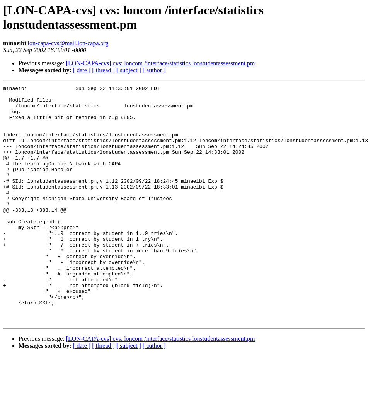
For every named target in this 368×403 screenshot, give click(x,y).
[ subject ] (128, 70)
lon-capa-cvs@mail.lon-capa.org (68, 43)
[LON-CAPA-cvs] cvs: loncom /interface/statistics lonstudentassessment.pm (160, 63)
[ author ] (154, 70)
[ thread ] (103, 70)
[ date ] (81, 70)
